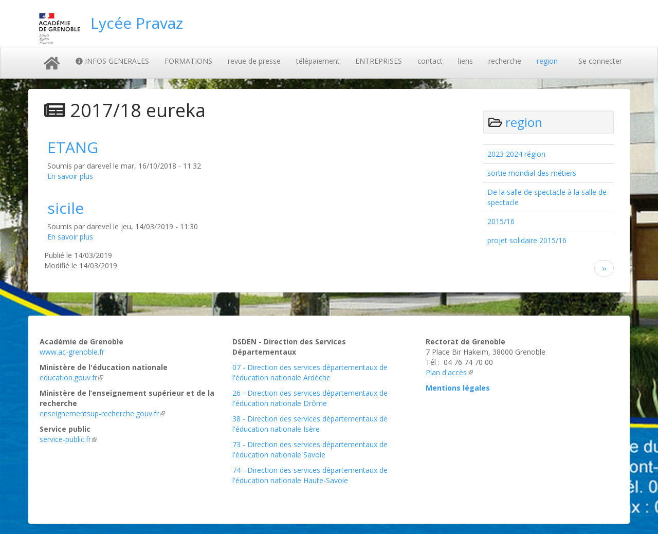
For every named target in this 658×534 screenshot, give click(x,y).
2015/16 (501, 221)
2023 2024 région (516, 154)
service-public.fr (68, 439)
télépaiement (318, 61)
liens (465, 61)
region (547, 61)
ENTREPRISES (378, 61)
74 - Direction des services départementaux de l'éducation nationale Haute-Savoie (310, 475)
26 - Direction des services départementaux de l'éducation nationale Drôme (310, 398)
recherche (504, 61)
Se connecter (600, 61)
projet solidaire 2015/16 (526, 240)
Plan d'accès (449, 372)
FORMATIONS (188, 61)
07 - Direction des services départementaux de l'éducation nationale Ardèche (310, 372)
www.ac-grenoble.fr (72, 352)
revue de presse (254, 61)
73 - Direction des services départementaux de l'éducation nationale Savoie (310, 449)
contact (430, 61)
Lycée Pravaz (136, 22)
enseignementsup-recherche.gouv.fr (102, 413)
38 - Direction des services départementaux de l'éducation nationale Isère (310, 424)
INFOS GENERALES (112, 61)
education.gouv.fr (71, 377)
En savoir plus (70, 176)
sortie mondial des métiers (531, 173)
